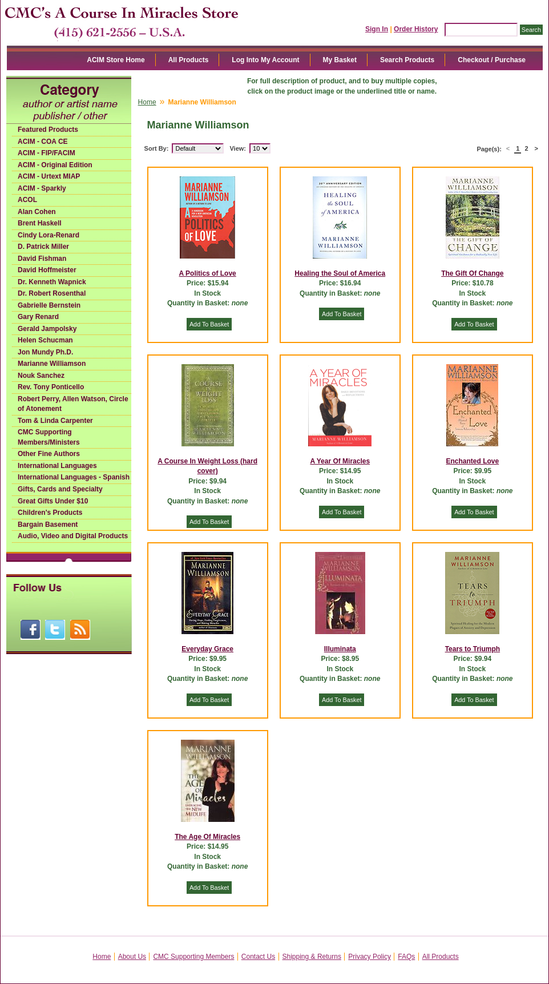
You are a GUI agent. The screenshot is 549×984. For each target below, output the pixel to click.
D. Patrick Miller (43, 247)
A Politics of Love (207, 273)
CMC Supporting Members (193, 957)
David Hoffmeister (47, 270)
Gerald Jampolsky (47, 329)
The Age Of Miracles (207, 837)
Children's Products (50, 513)
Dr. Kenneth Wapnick (52, 282)
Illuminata (340, 649)
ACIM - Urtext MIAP (49, 176)
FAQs (406, 957)
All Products (188, 60)
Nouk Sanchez (41, 376)
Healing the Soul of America (339, 273)
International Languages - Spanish (74, 477)
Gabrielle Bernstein (49, 305)
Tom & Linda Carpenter (55, 421)
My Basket (340, 60)
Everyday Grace (207, 649)
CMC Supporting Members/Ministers (49, 437)
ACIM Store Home (115, 60)
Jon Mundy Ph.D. (45, 352)
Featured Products (48, 130)
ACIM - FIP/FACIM (46, 153)
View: (237, 148)
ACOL (27, 200)
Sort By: (156, 148)
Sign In (376, 29)
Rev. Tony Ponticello (51, 387)
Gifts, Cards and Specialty (60, 489)
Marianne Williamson (52, 364)
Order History (416, 29)
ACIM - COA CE (43, 142)
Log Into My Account (265, 60)
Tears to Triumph (472, 649)
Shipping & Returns (311, 957)
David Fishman (42, 259)
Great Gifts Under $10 (53, 501)
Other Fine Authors (49, 454)
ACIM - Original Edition (55, 165)
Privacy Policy (369, 957)
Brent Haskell (40, 223)
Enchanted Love (472, 461)
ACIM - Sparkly (42, 188)
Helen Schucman (45, 340)
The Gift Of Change (472, 273)
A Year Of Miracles (340, 461)
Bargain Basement (48, 525)
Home (147, 102)
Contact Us (258, 957)
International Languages (57, 466)
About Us (132, 957)
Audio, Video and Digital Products (73, 536)
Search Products (407, 60)
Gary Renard (38, 317)
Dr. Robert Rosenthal (52, 293)
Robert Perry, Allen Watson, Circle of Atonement (73, 404)
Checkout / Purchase (492, 60)
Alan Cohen (37, 212)
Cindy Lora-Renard (48, 235)
